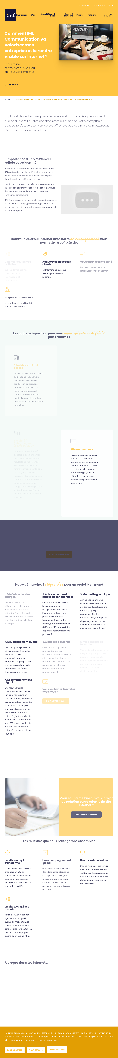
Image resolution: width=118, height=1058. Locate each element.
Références (93, 15)
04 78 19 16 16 (99, 5)
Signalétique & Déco (48, 15)
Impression (21, 15)
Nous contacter (108, 15)
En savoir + (12, 84)
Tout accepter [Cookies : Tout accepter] (15, 1050)
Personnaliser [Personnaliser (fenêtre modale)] (57, 1049)
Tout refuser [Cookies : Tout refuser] (36, 1050)
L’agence (81, 15)
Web (33, 15)
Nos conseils (84, 5)
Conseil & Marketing (68, 15)
